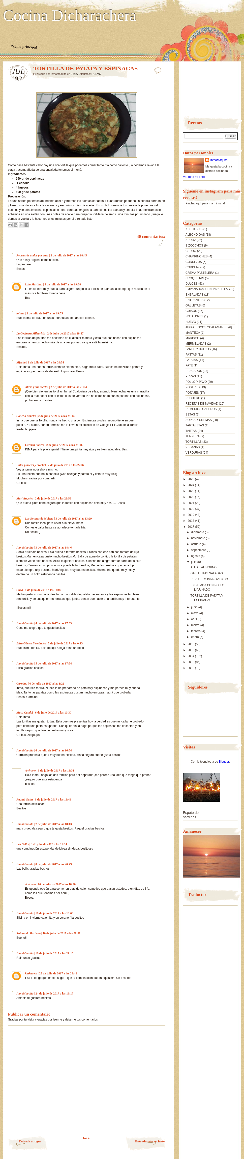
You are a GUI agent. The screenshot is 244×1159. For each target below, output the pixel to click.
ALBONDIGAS (195, 234)
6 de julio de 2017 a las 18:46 (53, 799)
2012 (191, 668)
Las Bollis (22, 844)
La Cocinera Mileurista (30, 333)
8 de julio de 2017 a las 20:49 (53, 864)
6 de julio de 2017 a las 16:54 (53, 750)
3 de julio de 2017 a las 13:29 (74, 518)
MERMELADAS (195, 343)
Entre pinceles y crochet (31, 465)
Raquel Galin (24, 799)
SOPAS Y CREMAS (198, 420)
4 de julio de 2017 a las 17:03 (53, 623)
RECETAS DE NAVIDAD (201, 403)
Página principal (23, 46)
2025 (191, 479)
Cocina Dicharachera (69, 15)
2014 (191, 656)
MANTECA (192, 332)
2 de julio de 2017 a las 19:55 (45, 313)
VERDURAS (193, 452)
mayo (195, 613)
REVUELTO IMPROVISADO (209, 579)
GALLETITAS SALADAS (206, 573)
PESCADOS (193, 371)
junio (194, 607)
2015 (191, 650)
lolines (20, 313)
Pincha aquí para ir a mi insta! (205, 203)
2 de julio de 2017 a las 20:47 (65, 333)
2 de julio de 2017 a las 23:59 (53, 498)
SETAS (190, 414)
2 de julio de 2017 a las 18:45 (69, 255)
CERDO (190, 251)
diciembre (198, 532)
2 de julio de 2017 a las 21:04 (69, 387)
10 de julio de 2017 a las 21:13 (54, 953)
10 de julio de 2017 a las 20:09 (61, 933)
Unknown (31, 973)
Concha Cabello (26, 416)
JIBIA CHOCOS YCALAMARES (206, 327)
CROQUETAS (194, 278)
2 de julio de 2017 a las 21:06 (64, 445)
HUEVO (96, 73)
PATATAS (191, 360)
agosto (196, 556)
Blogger (224, 761)
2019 (191, 515)
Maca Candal (24, 712)
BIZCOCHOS (194, 245)
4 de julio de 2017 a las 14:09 (43, 590)
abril (194, 619)
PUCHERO (192, 398)
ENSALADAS (194, 294)
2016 (191, 644)
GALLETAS (193, 305)
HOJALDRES (194, 316)
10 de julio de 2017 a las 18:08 (54, 913)
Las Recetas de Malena (39, 518)
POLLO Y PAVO (196, 382)
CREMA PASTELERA (199, 273)
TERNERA (192, 436)
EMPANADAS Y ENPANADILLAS (207, 289)
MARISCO (192, 338)
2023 (191, 491)
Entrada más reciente (150, 1141)
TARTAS (191, 431)
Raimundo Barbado (28, 933)
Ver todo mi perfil (194, 177)
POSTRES (192, 387)
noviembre (198, 538)
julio (194, 562)
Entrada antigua (30, 1141)
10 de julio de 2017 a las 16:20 (57, 884)
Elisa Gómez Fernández (31, 643)
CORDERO (193, 267)
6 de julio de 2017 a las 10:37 (53, 712)
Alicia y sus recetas (36, 387)
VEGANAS (192, 447)
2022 (191, 497)
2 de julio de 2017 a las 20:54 (46, 362)
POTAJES (192, 392)
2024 (191, 485)
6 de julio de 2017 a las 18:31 (56, 770)
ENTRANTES (194, 300)
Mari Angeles (24, 498)
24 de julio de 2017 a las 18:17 (54, 993)
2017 (191, 526)
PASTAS (191, 354)
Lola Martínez (33, 284)
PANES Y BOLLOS (198, 349)
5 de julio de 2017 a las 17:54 (53, 663)
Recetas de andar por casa (32, 255)
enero (195, 637)
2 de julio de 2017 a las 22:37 (66, 465)
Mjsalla (21, 362)
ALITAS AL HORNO (203, 567)
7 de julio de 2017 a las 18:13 (53, 824)
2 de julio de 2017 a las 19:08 (63, 284)
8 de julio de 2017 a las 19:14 (49, 844)
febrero (196, 631)
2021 (191, 503)
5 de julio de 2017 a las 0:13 (65, 643)
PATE (189, 365)
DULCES (191, 283)
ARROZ (190, 240)
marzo (195, 625)
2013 (191, 662)
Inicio (86, 1138)
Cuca (19, 590)
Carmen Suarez (34, 445)
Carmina (21, 683)
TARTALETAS (194, 425)
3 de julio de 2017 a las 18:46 (53, 547)
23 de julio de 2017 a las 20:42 (58, 973)
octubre (196, 544)
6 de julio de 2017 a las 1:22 (46, 683)
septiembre (199, 550)
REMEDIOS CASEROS (201, 409)
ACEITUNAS (194, 229)
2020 (191, 509)
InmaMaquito (24, 547)
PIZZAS (190, 376)
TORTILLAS (193, 441)
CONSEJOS (193, 262)
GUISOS (191, 311)
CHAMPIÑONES (196, 256)
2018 (191, 521)
